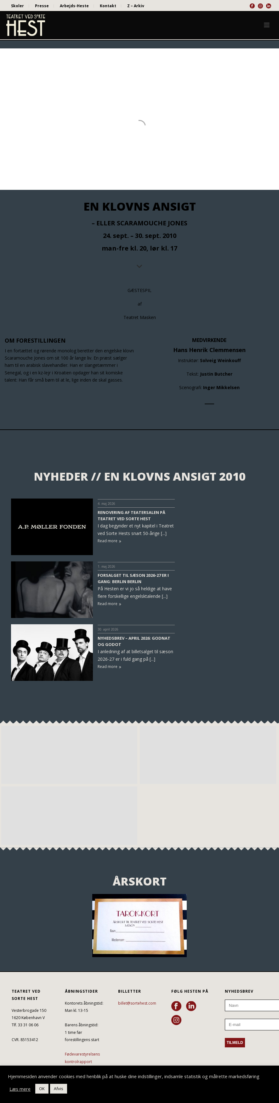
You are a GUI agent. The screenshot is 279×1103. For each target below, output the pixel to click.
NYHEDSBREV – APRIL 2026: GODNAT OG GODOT (134, 641)
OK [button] (42, 1088)
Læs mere (20, 1089)
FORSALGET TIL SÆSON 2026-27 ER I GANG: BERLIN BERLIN (133, 578)
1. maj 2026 (106, 566)
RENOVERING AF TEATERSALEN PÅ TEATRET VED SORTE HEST (131, 515)
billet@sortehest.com (137, 1003)
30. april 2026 (108, 629)
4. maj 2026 (106, 503)
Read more (109, 540)
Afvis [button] (58, 1088)
